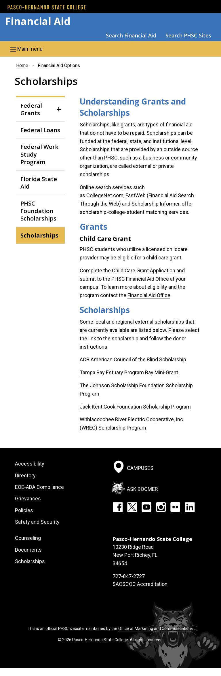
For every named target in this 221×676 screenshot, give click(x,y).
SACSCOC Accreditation (140, 584)
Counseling (28, 538)
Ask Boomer (142, 489)
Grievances (28, 498)
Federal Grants (31, 109)
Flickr (175, 507)
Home (22, 65)
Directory (25, 475)
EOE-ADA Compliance (39, 487)
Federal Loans (40, 130)
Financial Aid (38, 21)
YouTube (146, 507)
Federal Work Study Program (39, 154)
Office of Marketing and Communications (155, 628)
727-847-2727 (129, 576)
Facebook (117, 507)
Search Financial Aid (131, 35)
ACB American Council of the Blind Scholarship (133, 359)
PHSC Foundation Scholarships (38, 211)
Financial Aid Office (148, 295)
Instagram (161, 507)
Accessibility (29, 464)
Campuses (140, 468)
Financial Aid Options (59, 65)
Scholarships (39, 235)
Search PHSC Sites (188, 35)
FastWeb (136, 195)
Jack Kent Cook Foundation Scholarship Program (135, 407)
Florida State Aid (38, 182)
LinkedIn (189, 507)
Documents (28, 550)
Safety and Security (37, 522)
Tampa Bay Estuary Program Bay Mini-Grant (129, 372)
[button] (110, 49)
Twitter (132, 507)
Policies (24, 510)
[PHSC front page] (46, 7)
